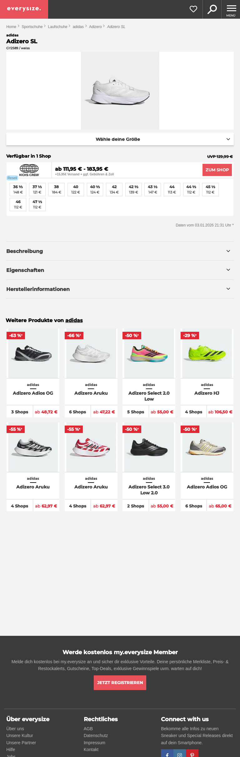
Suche (211, 9)
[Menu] (230, 9)
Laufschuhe (58, 27)
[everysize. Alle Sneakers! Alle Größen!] (24, 9)
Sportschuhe (32, 27)
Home (11, 27)
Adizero (95, 27)
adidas (78, 27)
